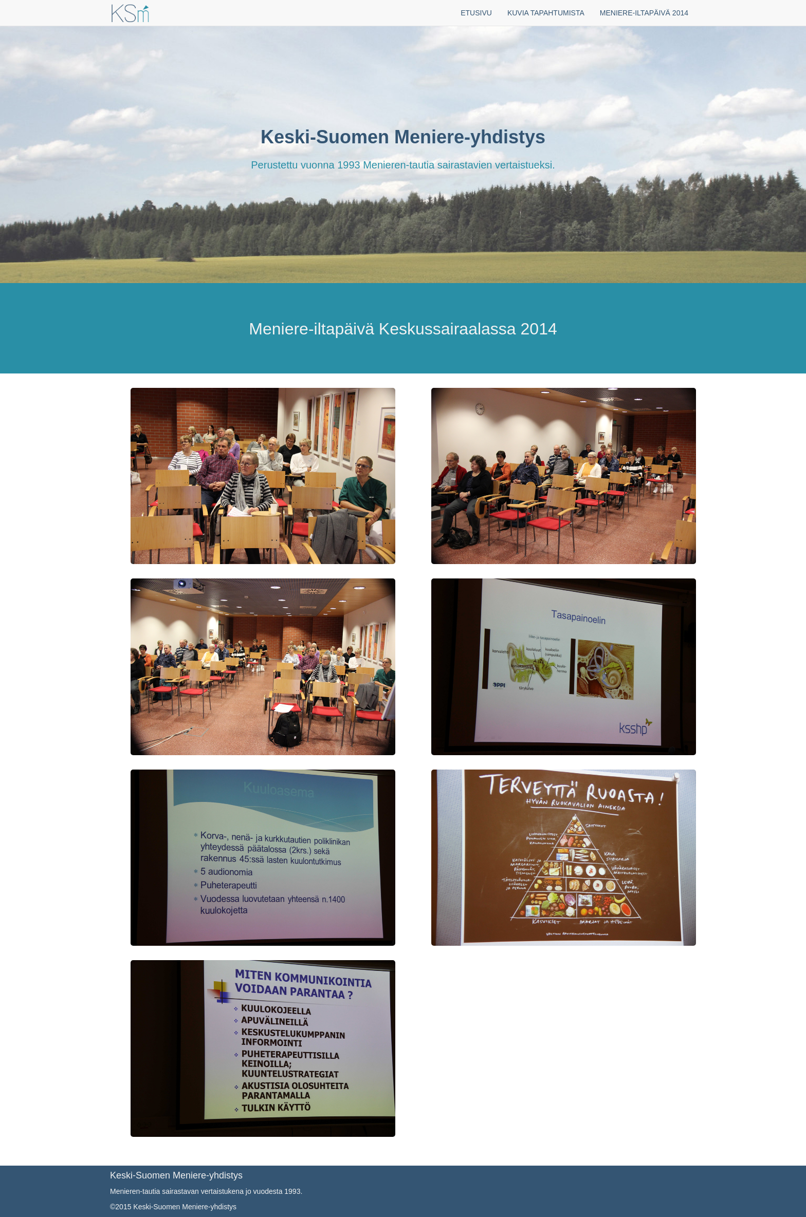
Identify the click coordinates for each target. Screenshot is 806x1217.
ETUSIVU (476, 13)
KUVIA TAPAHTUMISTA (545, 13)
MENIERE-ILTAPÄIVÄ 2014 (644, 13)
